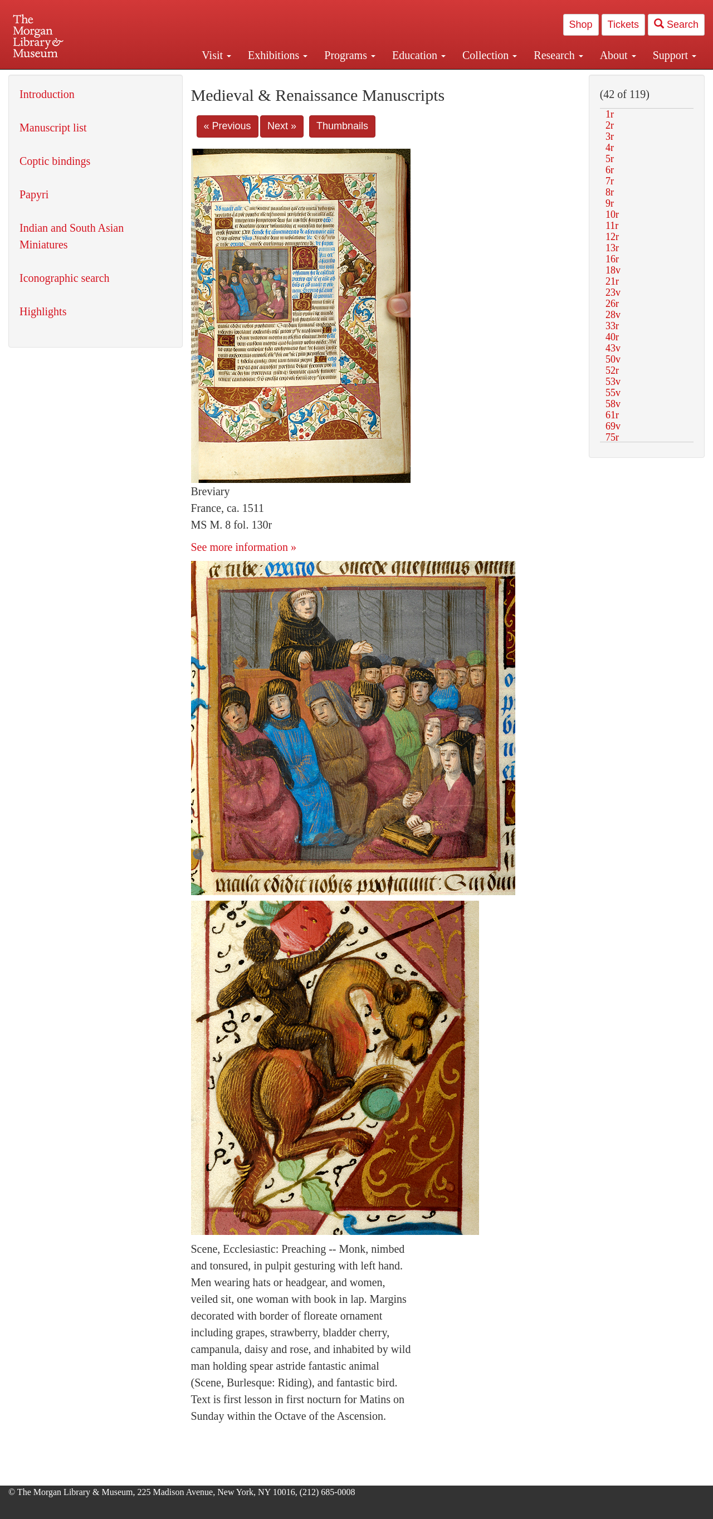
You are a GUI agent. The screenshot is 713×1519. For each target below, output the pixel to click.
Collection (489, 55)
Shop (581, 24)
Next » (281, 125)
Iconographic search (64, 278)
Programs (349, 55)
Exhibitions (277, 55)
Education (419, 55)
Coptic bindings (54, 161)
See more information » (243, 547)
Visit (216, 55)
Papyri (33, 194)
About (618, 55)
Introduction (47, 94)
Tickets (623, 24)
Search (676, 24)
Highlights (42, 311)
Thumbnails (342, 125)
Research (558, 55)
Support (674, 55)
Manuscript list (53, 127)
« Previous (227, 125)
